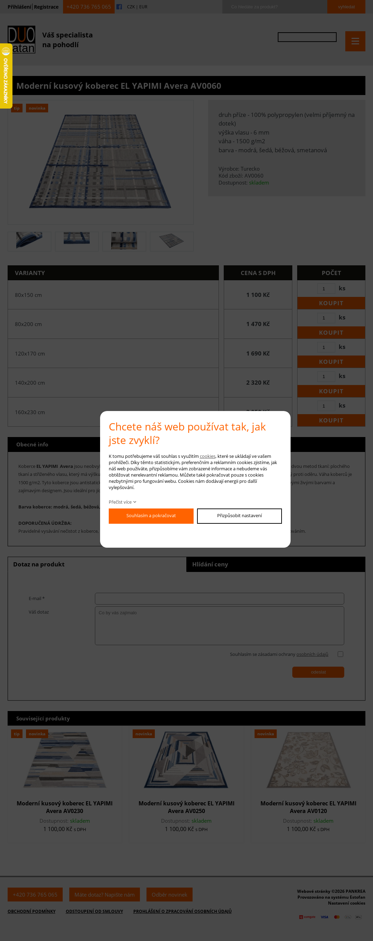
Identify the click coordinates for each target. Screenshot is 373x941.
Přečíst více (120, 502)
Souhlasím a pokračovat (151, 515)
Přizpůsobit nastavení (239, 515)
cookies (207, 456)
